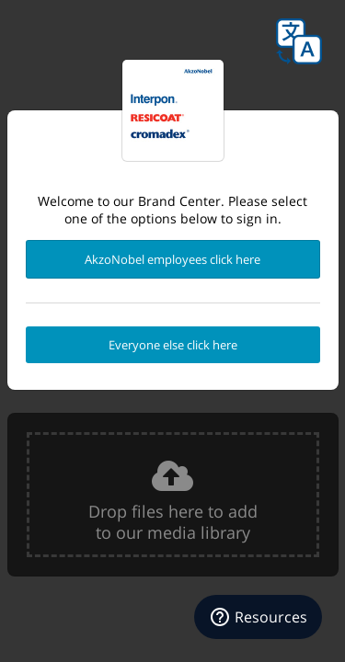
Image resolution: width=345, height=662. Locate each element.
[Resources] (258, 617)
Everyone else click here (173, 345)
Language (299, 41)
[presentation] (173, 494)
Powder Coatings (173, 110)
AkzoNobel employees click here (172, 259)
